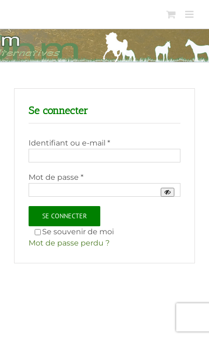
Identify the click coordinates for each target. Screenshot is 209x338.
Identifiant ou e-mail (69, 142)
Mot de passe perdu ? (69, 242)
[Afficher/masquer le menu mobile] (190, 14)
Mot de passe (56, 177)
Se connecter (64, 216)
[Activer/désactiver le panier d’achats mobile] (171, 14)
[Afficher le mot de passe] (167, 192)
